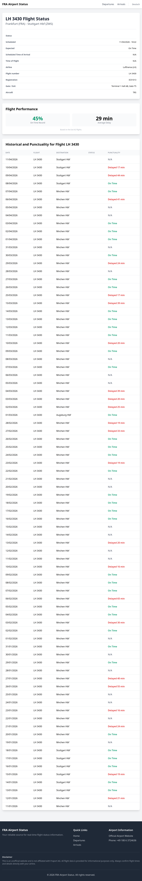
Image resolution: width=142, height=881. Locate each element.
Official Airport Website (121, 835)
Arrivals (121, 4)
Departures (108, 4)
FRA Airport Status (15, 4)
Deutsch (136, 4)
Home (76, 835)
